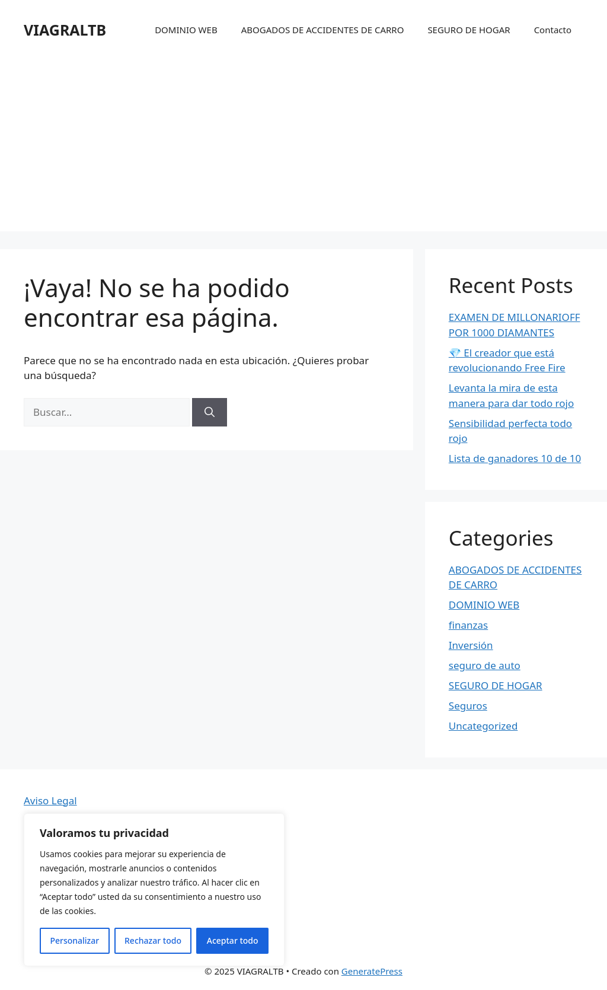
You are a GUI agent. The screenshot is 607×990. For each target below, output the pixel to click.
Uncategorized (483, 726)
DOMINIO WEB (186, 30)
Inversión (471, 645)
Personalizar (74, 940)
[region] (154, 889)
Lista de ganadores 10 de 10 (515, 458)
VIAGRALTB (65, 30)
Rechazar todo (152, 940)
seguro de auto (484, 665)
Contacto (552, 30)
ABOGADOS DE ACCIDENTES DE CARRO (322, 30)
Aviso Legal (50, 800)
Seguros (468, 705)
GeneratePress (371, 971)
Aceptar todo (232, 940)
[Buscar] (209, 412)
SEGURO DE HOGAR (468, 30)
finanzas (468, 625)
